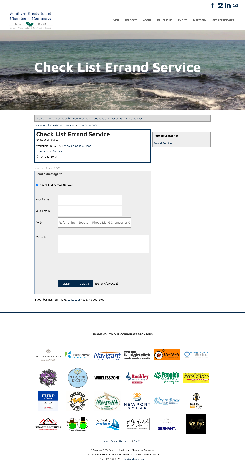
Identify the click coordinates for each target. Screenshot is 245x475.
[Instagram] (220, 5)
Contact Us (116, 441)
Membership (164, 20)
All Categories (133, 118)
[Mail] (235, 5)
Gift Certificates (223, 20)
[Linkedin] (228, 5)
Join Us (127, 441)
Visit (116, 20)
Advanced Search (59, 118)
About (147, 20)
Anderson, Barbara (50, 151)
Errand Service (163, 143)
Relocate (131, 20)
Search (41, 118)
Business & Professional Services (54, 125)
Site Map (138, 441)
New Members (82, 118)
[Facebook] (213, 5)
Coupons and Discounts (108, 118)
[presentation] (84, 267)
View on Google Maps (77, 145)
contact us (74, 299)
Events (182, 20)
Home (106, 441)
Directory (199, 20)
